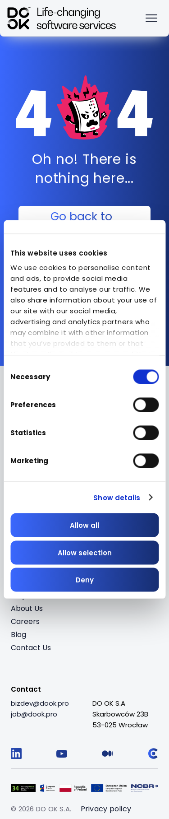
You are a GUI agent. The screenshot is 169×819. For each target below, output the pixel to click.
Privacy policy (106, 809)
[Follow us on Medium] (107, 753)
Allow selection (85, 552)
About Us (27, 608)
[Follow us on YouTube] (61, 753)
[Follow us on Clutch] (152, 753)
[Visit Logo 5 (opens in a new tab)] (144, 787)
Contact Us (31, 647)
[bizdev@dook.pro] (40, 703)
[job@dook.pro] (34, 714)
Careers (25, 621)
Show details (116, 497)
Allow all (84, 525)
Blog (18, 634)
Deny (85, 580)
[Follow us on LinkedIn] (16, 753)
